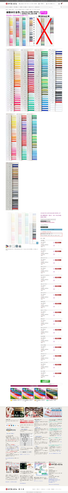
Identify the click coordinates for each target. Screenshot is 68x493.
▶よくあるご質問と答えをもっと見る (55, 453)
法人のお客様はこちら (50, 3)
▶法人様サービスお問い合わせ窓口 (11, 481)
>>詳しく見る (59, 426)
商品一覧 (34, 489)
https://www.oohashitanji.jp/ (54, 484)
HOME (7, 9)
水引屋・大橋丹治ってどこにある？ (40, 462)
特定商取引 (52, 489)
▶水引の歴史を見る (23, 483)
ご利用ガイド (38, 489)
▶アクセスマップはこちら (38, 480)
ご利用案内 (40, 3)
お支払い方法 (8, 419)
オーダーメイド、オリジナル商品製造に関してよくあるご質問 (55, 420)
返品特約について (51, 384)
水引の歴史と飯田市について (24, 462)
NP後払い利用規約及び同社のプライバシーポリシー (12, 449)
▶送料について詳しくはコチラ (25, 454)
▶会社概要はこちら (52, 482)
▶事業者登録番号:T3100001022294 (54, 479)
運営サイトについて (52, 462)
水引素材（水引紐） (11, 9)
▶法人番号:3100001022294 (53, 478)
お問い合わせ (43, 489)
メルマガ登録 (48, 489)
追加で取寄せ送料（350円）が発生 (47, 233)
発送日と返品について (38, 419)
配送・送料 (22, 419)
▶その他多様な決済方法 (9, 458)
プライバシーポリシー (59, 489)
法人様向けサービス (9, 462)
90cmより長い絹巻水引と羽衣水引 (20, 9)
